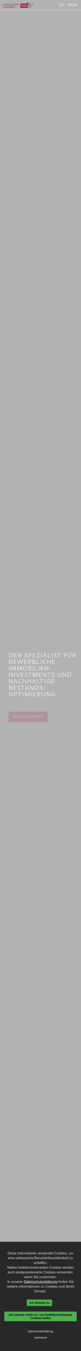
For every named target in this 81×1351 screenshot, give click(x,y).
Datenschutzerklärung (40, 1282)
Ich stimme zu (39, 1302)
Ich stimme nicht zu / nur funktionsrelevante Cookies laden (40, 1316)
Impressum (40, 1337)
